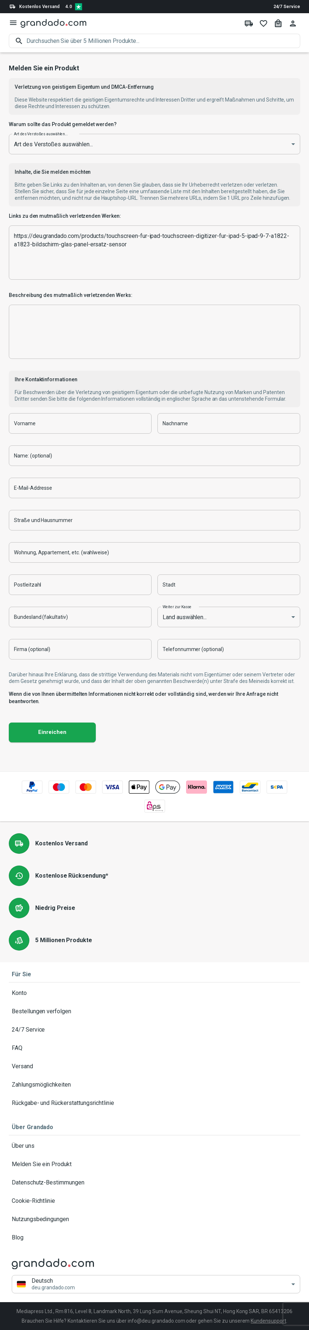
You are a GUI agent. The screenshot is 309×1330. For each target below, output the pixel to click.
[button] (156, 1284)
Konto (154, 993)
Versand (154, 1066)
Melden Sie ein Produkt (154, 1164)
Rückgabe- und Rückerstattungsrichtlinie (154, 1103)
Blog (154, 1237)
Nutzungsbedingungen (154, 1219)
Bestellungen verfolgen (154, 1011)
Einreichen (52, 732)
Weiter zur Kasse (177, 607)
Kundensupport (268, 1321)
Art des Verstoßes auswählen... (41, 134)
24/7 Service (286, 6)
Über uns (154, 1146)
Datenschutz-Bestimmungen (154, 1182)
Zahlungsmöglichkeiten (154, 1085)
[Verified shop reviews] (78, 6)
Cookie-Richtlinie (154, 1201)
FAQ (154, 1048)
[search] (163, 41)
